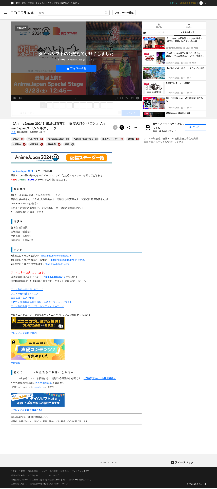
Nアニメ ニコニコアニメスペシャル (168, 126)
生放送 (31, 3)
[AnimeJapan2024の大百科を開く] (67, 139)
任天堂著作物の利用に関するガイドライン (49, 484)
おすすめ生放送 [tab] (187, 32)
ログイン (174, 3)
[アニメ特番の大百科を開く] (41, 139)
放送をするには (35, 475)
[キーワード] (74, 12)
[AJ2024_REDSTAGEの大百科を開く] (96, 139)
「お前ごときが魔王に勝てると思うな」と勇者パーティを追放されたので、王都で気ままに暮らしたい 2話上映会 (185, 55)
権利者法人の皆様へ (20, 479)
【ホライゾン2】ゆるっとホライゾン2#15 (185, 68)
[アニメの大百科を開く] (22, 139)
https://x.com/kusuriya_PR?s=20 (68, 260)
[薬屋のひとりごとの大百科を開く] (122, 139)
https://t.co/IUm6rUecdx (57, 264)
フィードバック (184, 462)
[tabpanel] (174, 76)
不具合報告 (33, 471)
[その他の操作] (135, 127)
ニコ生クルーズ (52, 475)
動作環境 (54, 471)
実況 (57, 3)
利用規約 (65, 471)
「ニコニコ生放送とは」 (43, 383)
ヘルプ (44, 471)
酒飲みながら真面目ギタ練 (178, 113)
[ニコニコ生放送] (22, 12)
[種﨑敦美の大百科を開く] (59, 144)
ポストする (122, 127)
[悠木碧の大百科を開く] (137, 139)
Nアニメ (65, 3)
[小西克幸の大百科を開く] (41, 144)
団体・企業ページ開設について (77, 480)
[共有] (128, 127)
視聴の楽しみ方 (18, 475)
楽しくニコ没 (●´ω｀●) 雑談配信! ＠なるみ (184, 99)
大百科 (51, 3)
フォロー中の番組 (124, 12)
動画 (18, 3)
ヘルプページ (39, 387)
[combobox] (74, 12)
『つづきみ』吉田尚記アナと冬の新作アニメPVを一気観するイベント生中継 (185, 39)
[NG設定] (144, 33)
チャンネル (41, 3)
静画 (24, 3)
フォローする (78, 68)
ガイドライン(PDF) (80, 471)
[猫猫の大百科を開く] (72, 144)
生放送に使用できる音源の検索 (46, 480)
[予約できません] (115, 127)
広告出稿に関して (19, 483)
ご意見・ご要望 (18, 471)
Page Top (108, 462)
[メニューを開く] (5, 12)
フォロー (197, 127)
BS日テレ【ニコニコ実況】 (178, 83)
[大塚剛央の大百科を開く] (24, 144)
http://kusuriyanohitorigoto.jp (56, 255)
